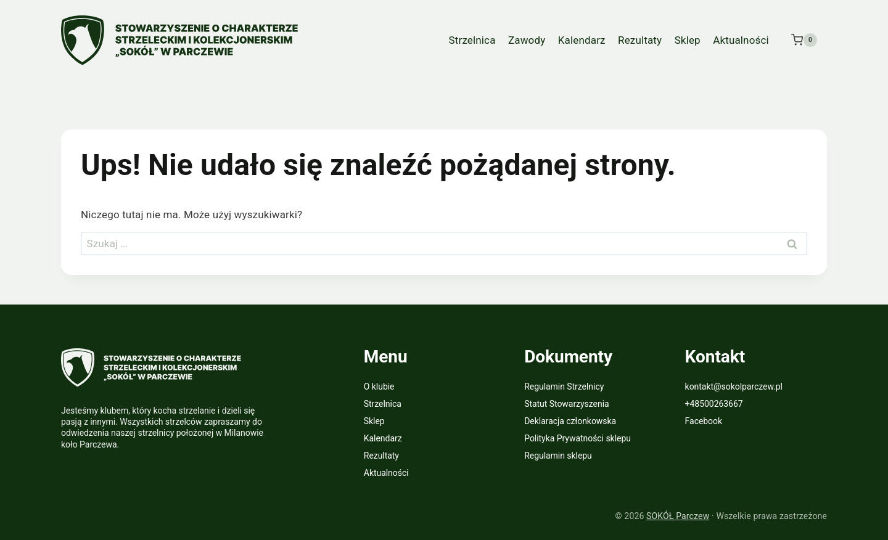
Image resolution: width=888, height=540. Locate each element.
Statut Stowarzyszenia (566, 404)
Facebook (703, 421)
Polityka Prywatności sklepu (577, 438)
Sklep (688, 40)
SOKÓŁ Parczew (677, 516)
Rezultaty (640, 40)
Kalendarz (582, 40)
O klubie (379, 386)
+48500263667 (714, 404)
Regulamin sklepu (558, 455)
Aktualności (741, 40)
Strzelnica (472, 40)
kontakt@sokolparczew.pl (734, 386)
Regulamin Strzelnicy (564, 386)
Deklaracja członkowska (570, 421)
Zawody (526, 40)
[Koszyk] (804, 40)
